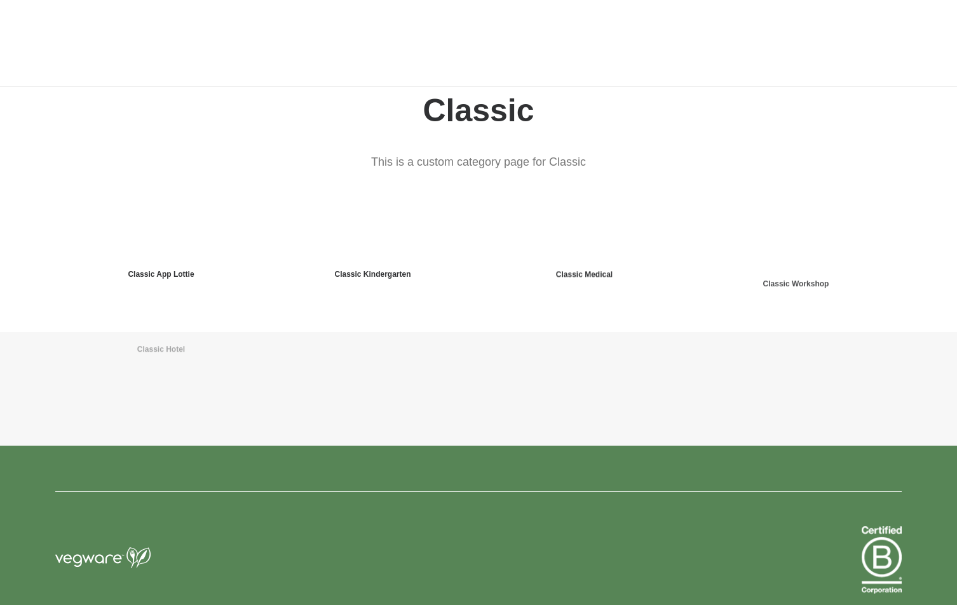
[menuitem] (414, 43)
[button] (890, 43)
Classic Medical (584, 283)
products (414, 44)
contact (582, 44)
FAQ (636, 44)
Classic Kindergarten (372, 274)
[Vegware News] (148, 43)
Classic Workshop (796, 315)
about (475, 44)
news (526, 44)
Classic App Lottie (161, 274)
